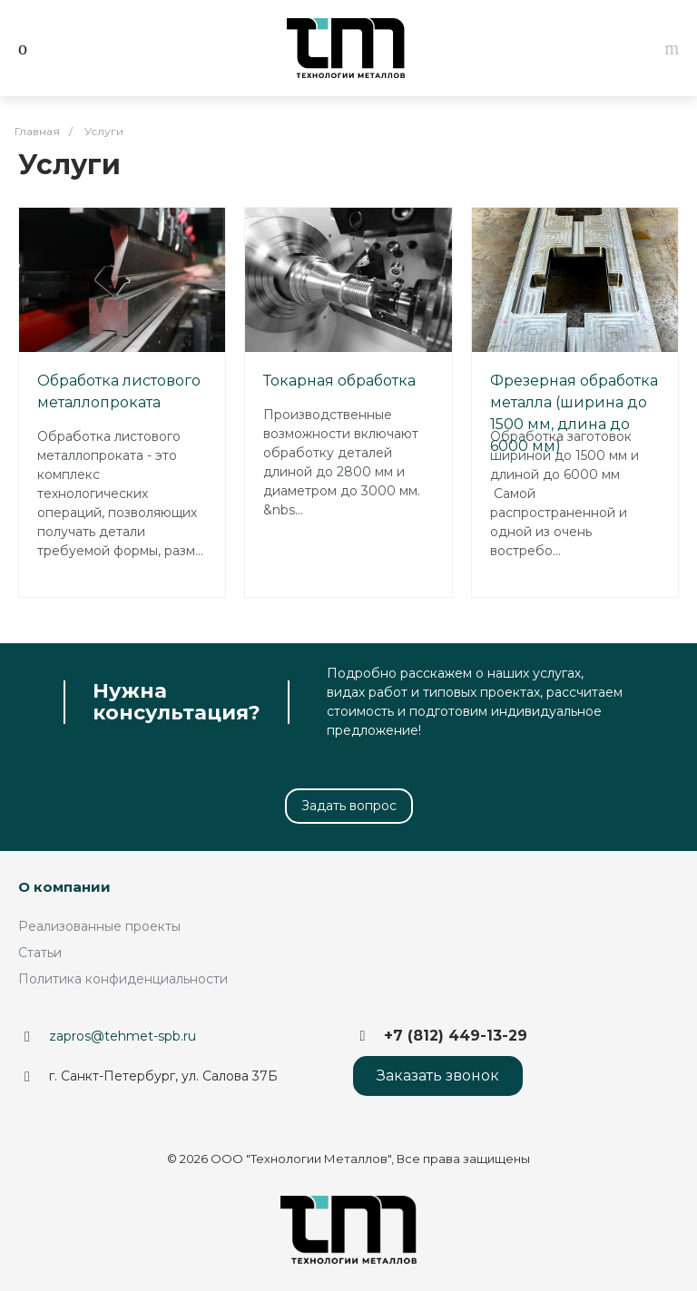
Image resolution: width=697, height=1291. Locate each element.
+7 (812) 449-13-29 (455, 1035)
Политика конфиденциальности (123, 979)
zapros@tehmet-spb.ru (122, 1036)
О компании (64, 886)
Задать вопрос (349, 805)
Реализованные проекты (99, 926)
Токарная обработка (339, 380)
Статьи (40, 952)
